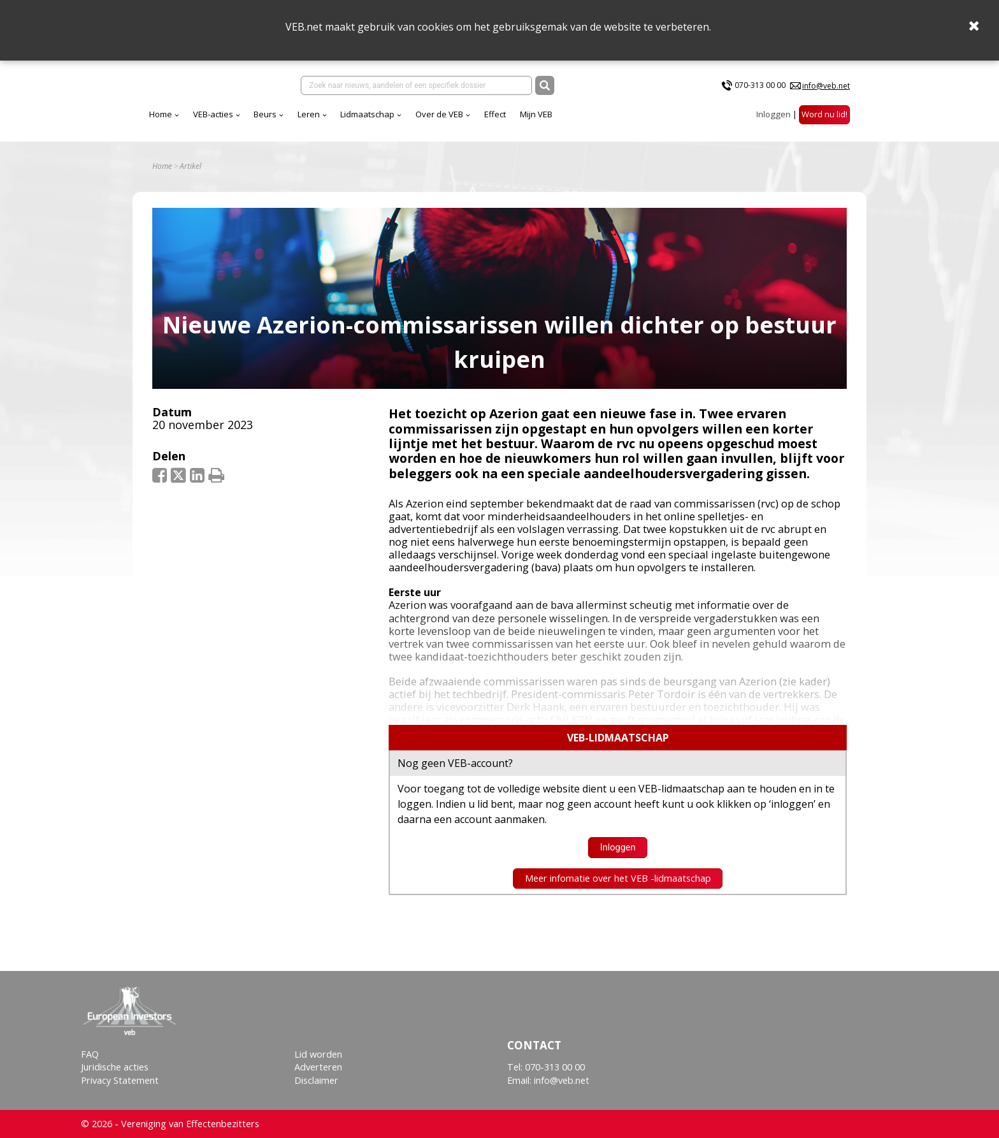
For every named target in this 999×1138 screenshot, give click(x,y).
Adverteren (318, 1067)
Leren (309, 114)
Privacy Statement (120, 1080)
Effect (495, 114)
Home (160, 114)
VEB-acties (213, 114)
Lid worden (318, 1054)
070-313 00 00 (760, 85)
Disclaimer (316, 1080)
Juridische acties (114, 1067)
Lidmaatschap (367, 114)
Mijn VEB (536, 114)
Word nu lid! (824, 114)
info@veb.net (826, 85)
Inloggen (773, 114)
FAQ (90, 1054)
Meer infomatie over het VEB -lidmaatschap (618, 878)
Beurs (265, 114)
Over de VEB (439, 114)
